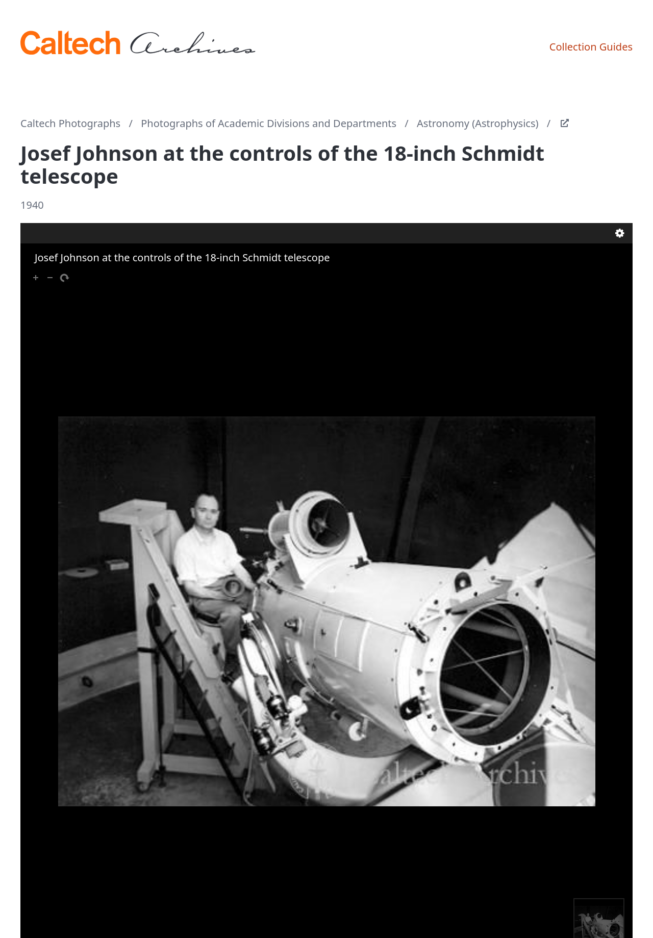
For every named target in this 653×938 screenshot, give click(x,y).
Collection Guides (591, 47)
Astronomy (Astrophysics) (477, 123)
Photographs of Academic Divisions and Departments (268, 123)
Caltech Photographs (70, 123)
